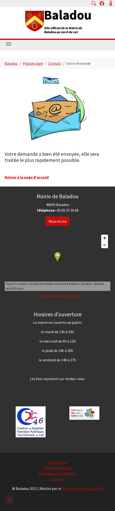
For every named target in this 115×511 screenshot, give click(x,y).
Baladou (68, 15)
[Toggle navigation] (9, 44)
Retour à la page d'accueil (27, 177)
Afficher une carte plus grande (57, 295)
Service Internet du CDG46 (82, 488)
